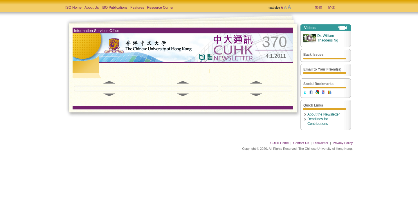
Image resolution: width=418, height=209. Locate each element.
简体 (331, 8)
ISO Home (73, 8)
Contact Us (301, 143)
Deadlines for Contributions (317, 121)
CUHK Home (279, 143)
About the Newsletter (323, 114)
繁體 (318, 8)
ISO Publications (114, 8)
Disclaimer (321, 143)
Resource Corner (160, 8)
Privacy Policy (343, 143)
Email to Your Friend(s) (322, 69)
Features (137, 8)
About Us (91, 8)
